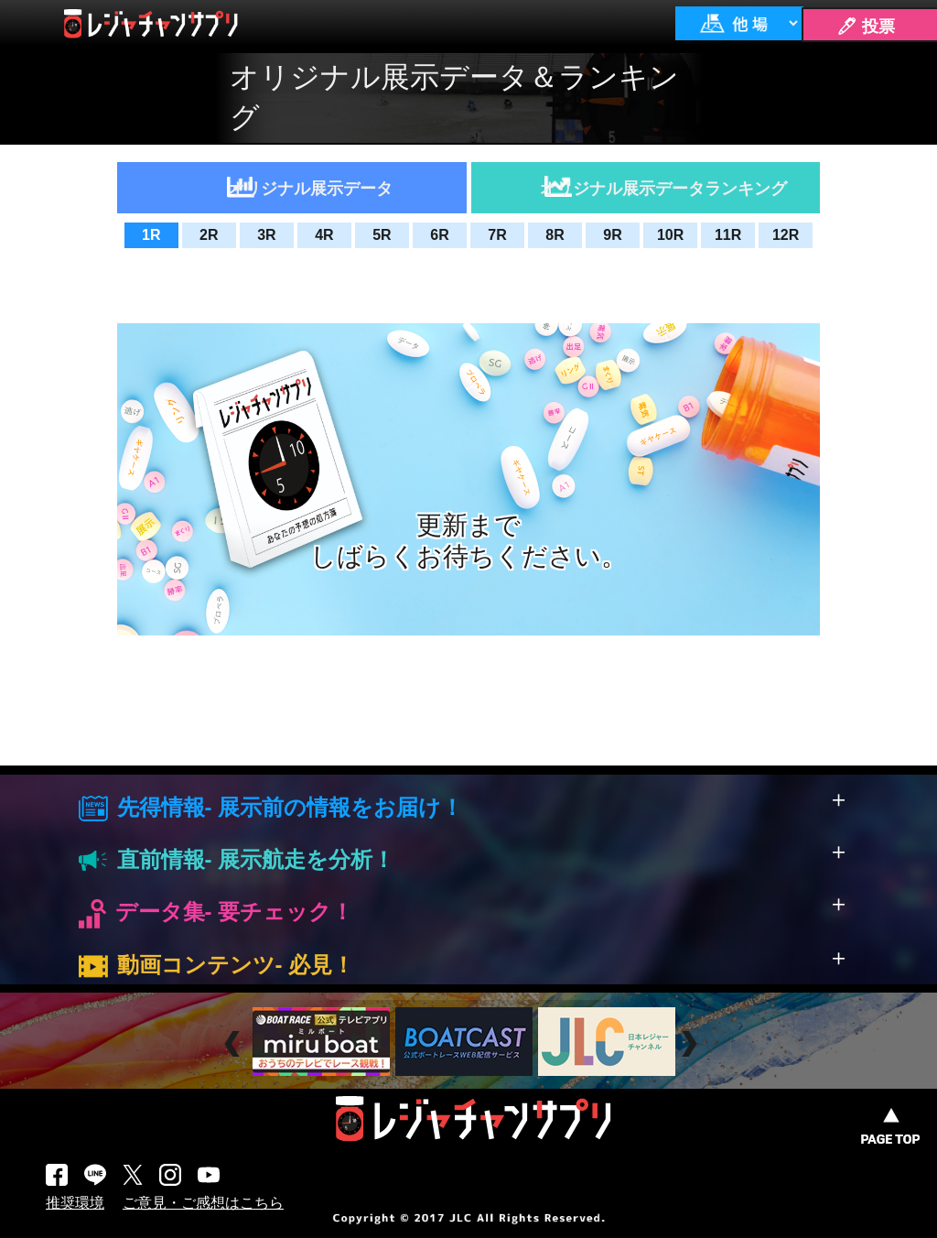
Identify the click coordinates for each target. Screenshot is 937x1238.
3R (266, 235)
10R (670, 235)
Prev (234, 1044)
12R (785, 235)
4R (324, 235)
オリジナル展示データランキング (663, 188)
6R (439, 235)
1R (151, 235)
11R (728, 235)
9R (612, 235)
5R (381, 235)
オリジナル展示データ (310, 188)
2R (208, 235)
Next (691, 1044)
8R (554, 235)
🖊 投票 (865, 26)
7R (497, 235)
